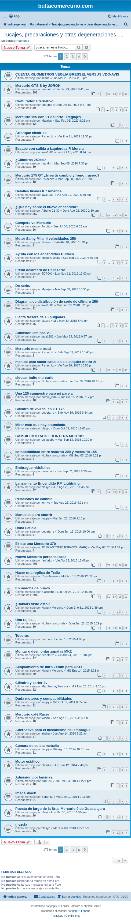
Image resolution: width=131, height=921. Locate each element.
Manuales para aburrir (33, 515)
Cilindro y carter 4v (31, 683)
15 (126, 491)
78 (108, 565)
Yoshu (46, 718)
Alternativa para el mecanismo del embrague (52, 730)
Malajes (47, 120)
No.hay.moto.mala (53, 381)
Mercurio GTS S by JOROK (38, 86)
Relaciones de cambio (34, 499)
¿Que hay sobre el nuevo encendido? (46, 207)
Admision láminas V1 (33, 333)
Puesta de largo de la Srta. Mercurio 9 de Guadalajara (60, 809)
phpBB (54, 906)
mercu (46, 639)
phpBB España (81, 910)
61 (120, 94)
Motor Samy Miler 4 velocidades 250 (45, 239)
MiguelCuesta (51, 257)
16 (120, 628)
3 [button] (73, 56)
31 (114, 370)
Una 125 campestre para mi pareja (43, 393)
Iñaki (45, 812)
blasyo (46, 320)
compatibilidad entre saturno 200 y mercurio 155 (56, 452)
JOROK (47, 273)
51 (126, 215)
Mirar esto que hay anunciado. (40, 425)
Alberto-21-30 (51, 210)
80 (120, 565)
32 (120, 370)
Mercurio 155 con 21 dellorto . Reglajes (48, 117)
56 (108, 596)
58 (120, 596)
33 (126, 370)
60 (114, 94)
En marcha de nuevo (32, 588)
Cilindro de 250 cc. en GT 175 (39, 409)
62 (126, 94)
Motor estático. (28, 761)
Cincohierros (50, 576)
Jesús (45, 78)
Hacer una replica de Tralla (37, 573)
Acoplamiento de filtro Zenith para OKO (48, 667)
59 (108, 94)
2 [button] (67, 56)
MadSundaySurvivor (55, 686)
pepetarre (48, 412)
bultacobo (48, 439)
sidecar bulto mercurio (34, 378)
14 (120, 491)
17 (126, 628)
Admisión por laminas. (34, 777)
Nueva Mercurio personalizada (41, 557)
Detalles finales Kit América (38, 191)
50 (120, 215)
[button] (85, 56)
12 (108, 491)
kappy (45, 518)
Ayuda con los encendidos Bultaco (44, 254)
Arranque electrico (31, 133)
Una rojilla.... (25, 620)
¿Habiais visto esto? (32, 604)
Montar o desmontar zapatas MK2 (43, 651)
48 (108, 215)
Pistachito (48, 136)
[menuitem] (14, 16)
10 (126, 109)
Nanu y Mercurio (52, 607)
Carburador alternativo (34, 101)
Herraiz (46, 242)
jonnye (46, 502)
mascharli (48, 471)
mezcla (21, 824)
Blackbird (48, 591)
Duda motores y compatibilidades (43, 699)
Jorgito (46, 226)
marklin (46, 163)
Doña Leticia (25, 528)
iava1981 (48, 152)
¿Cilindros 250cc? (30, 160)
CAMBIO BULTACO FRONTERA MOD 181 (49, 436)
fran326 (47, 781)
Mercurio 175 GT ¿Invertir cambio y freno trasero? (57, 175)
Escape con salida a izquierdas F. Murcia (49, 149)
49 (114, 215)
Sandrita (47, 796)
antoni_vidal (49, 397)
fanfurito (24, 40)
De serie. (22, 286)
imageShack (25, 793)
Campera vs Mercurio (33, 223)
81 (126, 565)
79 (114, 565)
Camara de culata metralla (37, 746)
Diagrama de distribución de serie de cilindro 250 (56, 301)
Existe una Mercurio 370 (35, 544)
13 (114, 491)
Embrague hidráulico (32, 468)
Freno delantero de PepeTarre (40, 270)
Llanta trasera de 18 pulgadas (40, 317)
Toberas (22, 636)
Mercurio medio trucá (33, 349)
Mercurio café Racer (32, 714)
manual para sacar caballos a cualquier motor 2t (55, 362)
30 (108, 370)
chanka (46, 765)
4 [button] (79, 56)
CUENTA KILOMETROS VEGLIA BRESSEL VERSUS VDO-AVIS (67, 74)
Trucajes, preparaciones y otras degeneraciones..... (62, 35)
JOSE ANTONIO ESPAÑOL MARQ (65, 547)
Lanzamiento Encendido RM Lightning (47, 483)
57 (114, 596)
